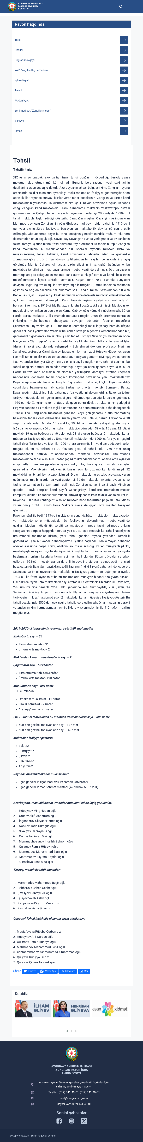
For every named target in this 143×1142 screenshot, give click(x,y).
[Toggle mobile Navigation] (129, 6)
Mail (86, 971)
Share (17, 971)
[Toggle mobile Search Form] (121, 6)
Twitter (32, 971)
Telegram (70, 971)
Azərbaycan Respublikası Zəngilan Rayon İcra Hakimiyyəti (30, 6)
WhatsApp (50, 971)
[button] (67, 1031)
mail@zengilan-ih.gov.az (74, 1098)
